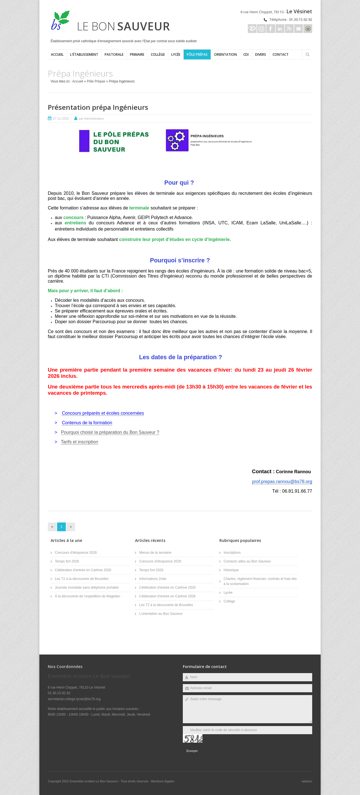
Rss (289, 28)
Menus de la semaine (155, 553)
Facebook (270, 28)
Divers (260, 54)
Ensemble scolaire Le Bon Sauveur (94, 781)
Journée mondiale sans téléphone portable (87, 587)
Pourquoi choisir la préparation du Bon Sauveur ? (110, 432)
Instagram (261, 28)
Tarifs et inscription (79, 441)
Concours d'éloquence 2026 (76, 553)
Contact (281, 54)
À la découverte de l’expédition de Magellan (87, 596)
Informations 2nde (152, 579)
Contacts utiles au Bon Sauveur (247, 561)
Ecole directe (252, 28)
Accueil (57, 54)
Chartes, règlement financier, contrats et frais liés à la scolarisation (260, 581)
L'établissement (84, 54)
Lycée (175, 54)
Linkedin (280, 28)
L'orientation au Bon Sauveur (161, 614)
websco (307, 781)
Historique (231, 570)
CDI (246, 54)
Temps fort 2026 (67, 561)
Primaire (137, 54)
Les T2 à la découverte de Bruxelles (82, 579)
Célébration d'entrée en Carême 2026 (83, 570)
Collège (158, 54)
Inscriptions (232, 553)
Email (298, 28)
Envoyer (192, 750)
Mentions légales (162, 781)
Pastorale (114, 54)
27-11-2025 (61, 118)
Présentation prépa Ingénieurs (98, 107)
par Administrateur (91, 118)
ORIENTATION (225, 54)
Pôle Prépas (197, 54)
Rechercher (307, 54)
